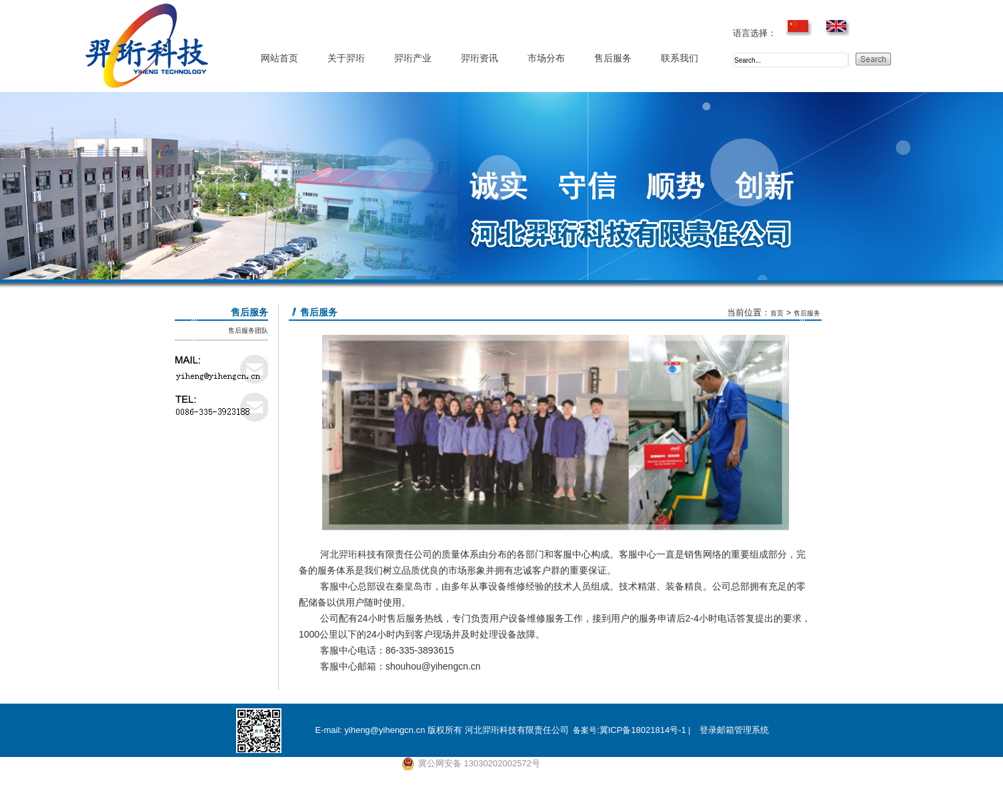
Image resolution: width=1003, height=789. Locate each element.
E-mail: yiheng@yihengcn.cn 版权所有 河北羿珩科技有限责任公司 (441, 730)
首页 (777, 313)
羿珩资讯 (479, 58)
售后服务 (613, 58)
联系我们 (679, 58)
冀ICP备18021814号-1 (643, 730)
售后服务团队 (248, 330)
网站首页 (279, 58)
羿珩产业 (412, 58)
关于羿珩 (346, 58)
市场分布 (546, 58)
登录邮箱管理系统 (734, 730)
